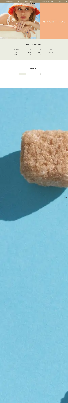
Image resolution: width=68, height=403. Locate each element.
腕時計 (15, 54)
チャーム (51, 52)
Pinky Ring (30, 74)
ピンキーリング (41, 49)
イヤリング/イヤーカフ (18, 52)
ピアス (50, 49)
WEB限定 (30, 54)
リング (29, 49)
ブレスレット (30, 52)
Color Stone (22, 74)
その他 (39, 54)
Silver (37, 74)
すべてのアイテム (17, 49)
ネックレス (40, 52)
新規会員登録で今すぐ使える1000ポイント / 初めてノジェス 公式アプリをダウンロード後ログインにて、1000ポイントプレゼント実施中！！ (36, 1)
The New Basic (44, 74)
